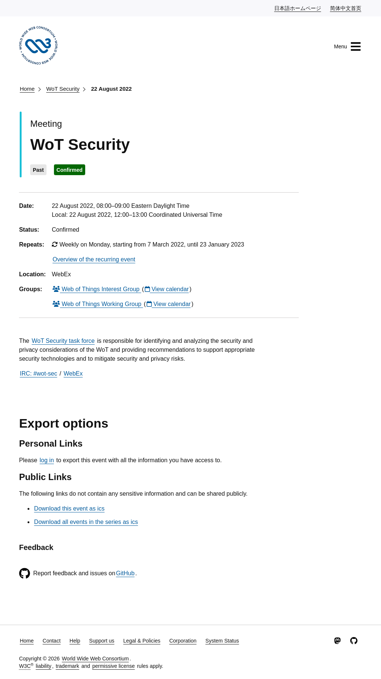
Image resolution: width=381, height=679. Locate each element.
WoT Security (62, 89)
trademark (67, 666)
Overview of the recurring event (93, 259)
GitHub (125, 573)
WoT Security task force (63, 341)
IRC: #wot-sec (38, 373)
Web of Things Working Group (97, 304)
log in (47, 460)
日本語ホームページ (298, 7)
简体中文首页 (346, 7)
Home (27, 89)
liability (43, 666)
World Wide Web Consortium (95, 659)
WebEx (73, 373)
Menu (347, 46)
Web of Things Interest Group (96, 289)
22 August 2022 (111, 89)
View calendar (167, 289)
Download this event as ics (69, 508)
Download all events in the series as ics (86, 522)
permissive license (113, 666)
